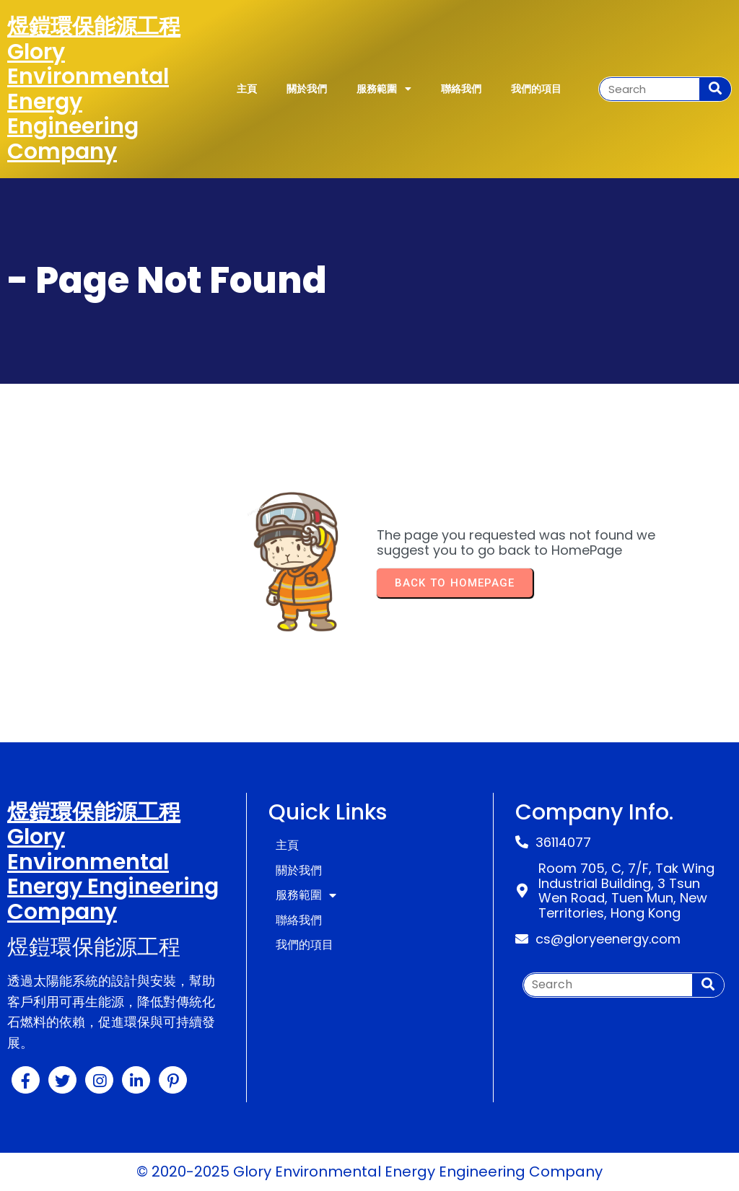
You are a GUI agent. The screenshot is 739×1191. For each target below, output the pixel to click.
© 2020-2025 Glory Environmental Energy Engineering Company (369, 1171)
